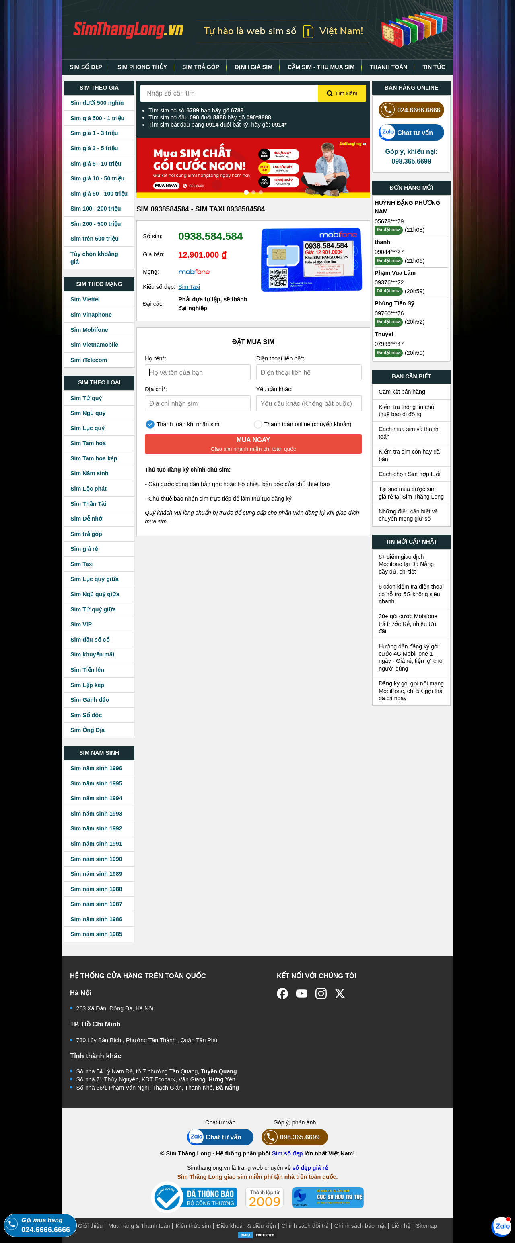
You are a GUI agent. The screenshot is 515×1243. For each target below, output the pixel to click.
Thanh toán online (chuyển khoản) (303, 424)
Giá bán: (154, 254)
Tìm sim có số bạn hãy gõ (195, 110)
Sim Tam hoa (88, 443)
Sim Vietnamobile (94, 344)
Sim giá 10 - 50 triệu (97, 178)
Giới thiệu (90, 1226)
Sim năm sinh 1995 (96, 783)
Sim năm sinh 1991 (96, 843)
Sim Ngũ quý (87, 413)
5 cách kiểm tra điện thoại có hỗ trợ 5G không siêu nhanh (411, 594)
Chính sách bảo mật (360, 1226)
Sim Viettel (85, 299)
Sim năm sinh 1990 (96, 859)
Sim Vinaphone (91, 314)
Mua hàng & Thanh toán (139, 1226)
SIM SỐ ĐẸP (86, 67)
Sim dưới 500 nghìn (97, 103)
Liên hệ (400, 1226)
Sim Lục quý (87, 428)
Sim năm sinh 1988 (96, 889)
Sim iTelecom (88, 360)
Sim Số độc (86, 715)
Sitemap (426, 1226)
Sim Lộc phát (88, 488)
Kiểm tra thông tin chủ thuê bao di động (407, 410)
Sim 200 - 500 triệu (95, 224)
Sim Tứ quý (86, 398)
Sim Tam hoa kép (93, 458)
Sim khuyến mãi (92, 654)
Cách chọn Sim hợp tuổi (410, 474)
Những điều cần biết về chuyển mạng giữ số (408, 515)
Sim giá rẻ (84, 549)
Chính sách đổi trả (305, 1226)
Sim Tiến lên (87, 669)
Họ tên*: (155, 358)
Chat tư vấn (406, 132)
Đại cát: (153, 304)
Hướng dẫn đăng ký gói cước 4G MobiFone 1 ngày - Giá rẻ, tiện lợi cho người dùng (411, 657)
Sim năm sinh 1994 (96, 798)
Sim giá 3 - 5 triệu (94, 148)
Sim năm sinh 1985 (96, 934)
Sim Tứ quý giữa (93, 609)
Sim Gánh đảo (89, 700)
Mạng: (151, 271)
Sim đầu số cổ (90, 639)
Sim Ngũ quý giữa (94, 594)
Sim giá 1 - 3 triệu (94, 133)
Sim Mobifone (89, 330)
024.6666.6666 (410, 110)
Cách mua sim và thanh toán (409, 433)
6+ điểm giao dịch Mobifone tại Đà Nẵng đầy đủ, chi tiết (406, 564)
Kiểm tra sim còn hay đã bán (409, 455)
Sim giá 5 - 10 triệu (95, 163)
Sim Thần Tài (88, 504)
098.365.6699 (291, 1137)
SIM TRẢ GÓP (200, 67)
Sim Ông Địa (87, 730)
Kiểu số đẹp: (159, 287)
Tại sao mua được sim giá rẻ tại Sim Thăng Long (411, 492)
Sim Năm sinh (89, 473)
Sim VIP (81, 624)
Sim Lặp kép (87, 685)
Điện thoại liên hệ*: (280, 358)
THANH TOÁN (388, 67)
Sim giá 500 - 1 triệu (97, 118)
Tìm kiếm (342, 93)
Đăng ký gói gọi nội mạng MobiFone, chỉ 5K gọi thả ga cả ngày (411, 690)
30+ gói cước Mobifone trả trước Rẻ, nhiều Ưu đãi (408, 623)
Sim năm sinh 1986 (96, 919)
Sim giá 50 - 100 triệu (99, 193)
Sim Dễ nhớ (86, 518)
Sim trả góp (86, 534)
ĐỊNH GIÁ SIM (253, 67)
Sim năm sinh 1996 (96, 768)
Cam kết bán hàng (402, 391)
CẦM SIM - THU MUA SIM (321, 67)
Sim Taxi (82, 564)
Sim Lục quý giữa (94, 579)
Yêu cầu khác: (274, 389)
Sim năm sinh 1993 (96, 813)
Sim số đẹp (287, 1153)
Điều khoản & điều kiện (246, 1226)
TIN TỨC (433, 67)
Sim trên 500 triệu (94, 238)
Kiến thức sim (193, 1226)
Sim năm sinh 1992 (96, 828)
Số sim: (153, 236)
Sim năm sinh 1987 (96, 904)
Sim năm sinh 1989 (96, 874)
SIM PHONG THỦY (142, 67)
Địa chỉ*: (156, 389)
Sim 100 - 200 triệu (95, 208)
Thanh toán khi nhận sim (182, 424)
